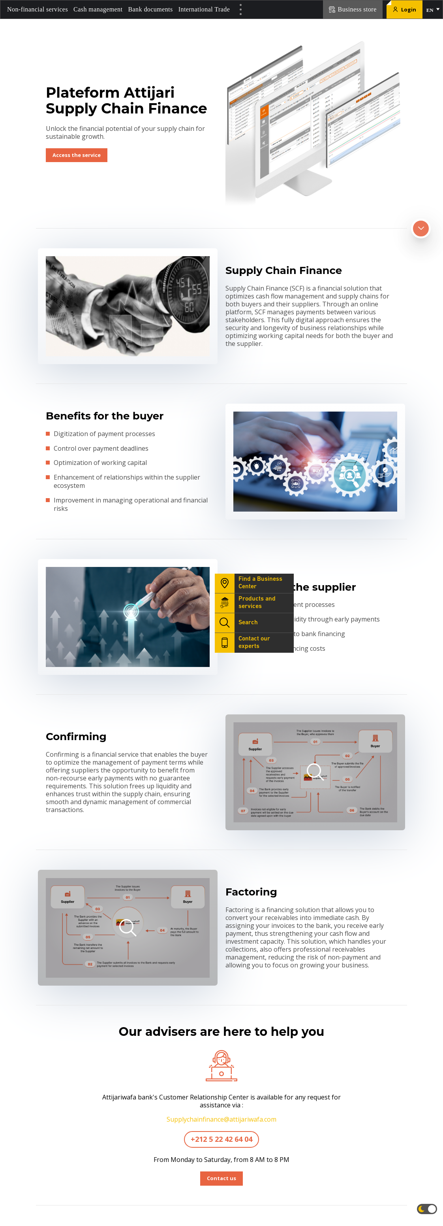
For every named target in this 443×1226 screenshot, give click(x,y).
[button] (432, 10)
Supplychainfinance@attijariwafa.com (221, 1119)
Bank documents (150, 9)
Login (404, 9)
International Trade (204, 9)
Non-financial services (37, 9)
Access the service (77, 155)
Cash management (97, 9)
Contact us (221, 1178)
